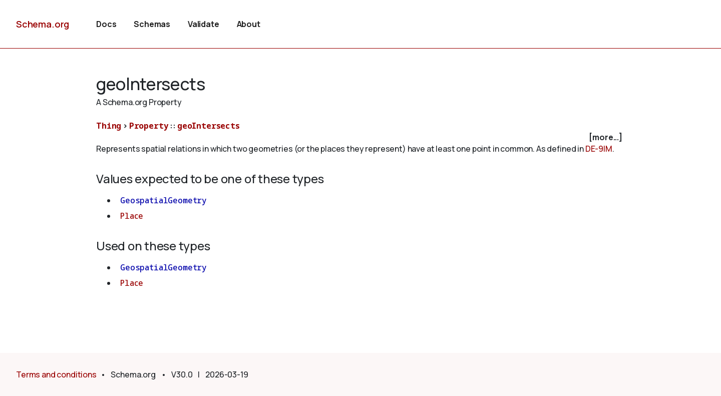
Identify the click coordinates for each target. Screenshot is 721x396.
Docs (106, 24)
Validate (203, 24)
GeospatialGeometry (163, 200)
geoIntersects (208, 125)
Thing (108, 125)
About (248, 24)
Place (131, 215)
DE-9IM (598, 148)
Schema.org (42, 24)
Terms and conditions (56, 374)
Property (149, 125)
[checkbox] (360, 137)
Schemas (152, 24)
